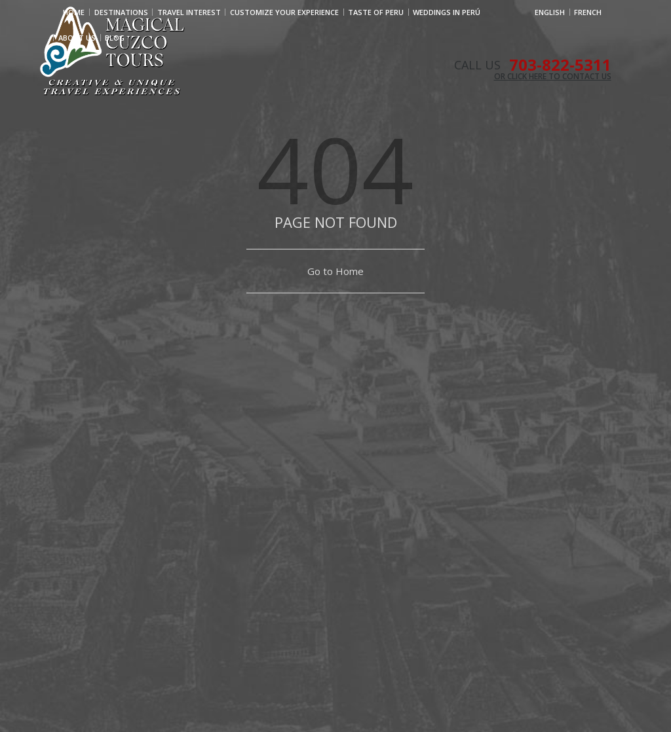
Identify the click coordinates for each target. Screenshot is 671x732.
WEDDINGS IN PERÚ (446, 12)
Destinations (121, 12)
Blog (115, 37)
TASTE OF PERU (376, 12)
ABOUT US (77, 37)
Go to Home (335, 271)
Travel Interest (189, 12)
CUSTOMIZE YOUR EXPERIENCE (284, 12)
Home (74, 12)
